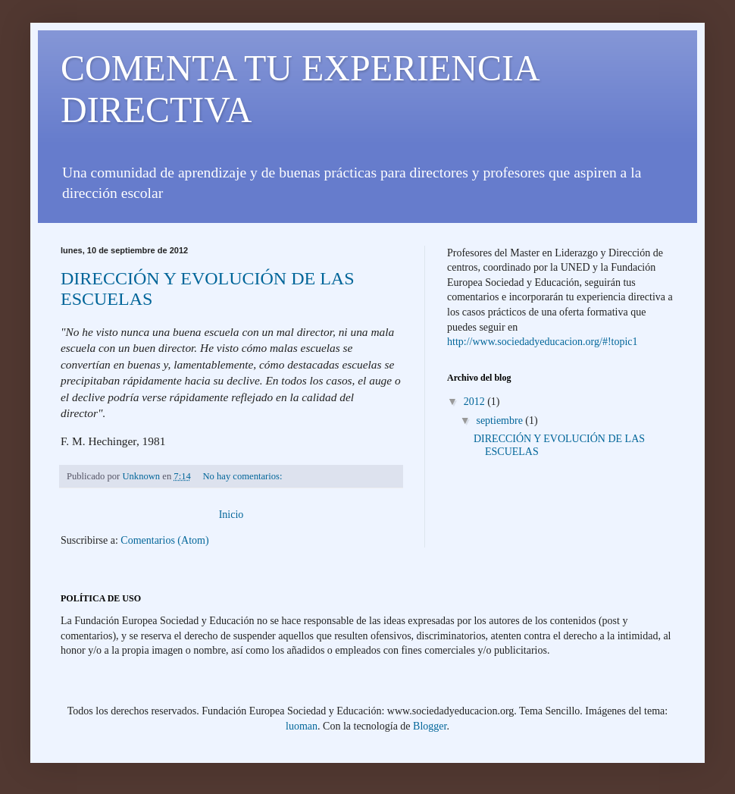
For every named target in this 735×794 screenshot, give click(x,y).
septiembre (500, 420)
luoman (301, 726)
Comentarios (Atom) (164, 540)
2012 (476, 401)
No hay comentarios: (244, 476)
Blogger (429, 726)
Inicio (231, 514)
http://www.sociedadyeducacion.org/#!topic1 (542, 341)
